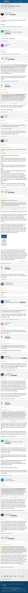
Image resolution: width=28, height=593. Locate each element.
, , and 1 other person (13, 510)
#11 (26, 305)
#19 (26, 519)
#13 (26, 341)
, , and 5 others (11, 26)
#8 (26, 195)
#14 (26, 361)
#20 (26, 542)
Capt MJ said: (4, 92)
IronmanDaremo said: (6, 409)
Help (22, 584)
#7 (26, 144)
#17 (26, 445)
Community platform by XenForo (11, 587)
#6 (26, 120)
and (6, 263)
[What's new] (23, 1)
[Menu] (1, 1)
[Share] (25, 18)
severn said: (4, 198)
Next (14, 10)
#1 (26, 17)
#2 (26, 36)
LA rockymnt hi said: (5, 544)
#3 (26, 49)
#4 (26, 62)
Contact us (3, 584)
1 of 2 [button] (10, 10)
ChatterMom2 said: (5, 147)
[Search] (26, 1)
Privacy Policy (15, 590)
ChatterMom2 (4, 7)
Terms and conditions (10, 584)
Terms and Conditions (22, 590)
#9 (26, 272)
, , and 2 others (10, 319)
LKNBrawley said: (5, 343)
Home (2, 585)
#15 (26, 378)
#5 (26, 89)
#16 (26, 407)
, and (10, 54)
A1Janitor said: (4, 123)
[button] (1, 582)
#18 (26, 484)
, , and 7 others (10, 81)
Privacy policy (18, 584)
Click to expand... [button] (14, 103)
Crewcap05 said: (5, 290)
